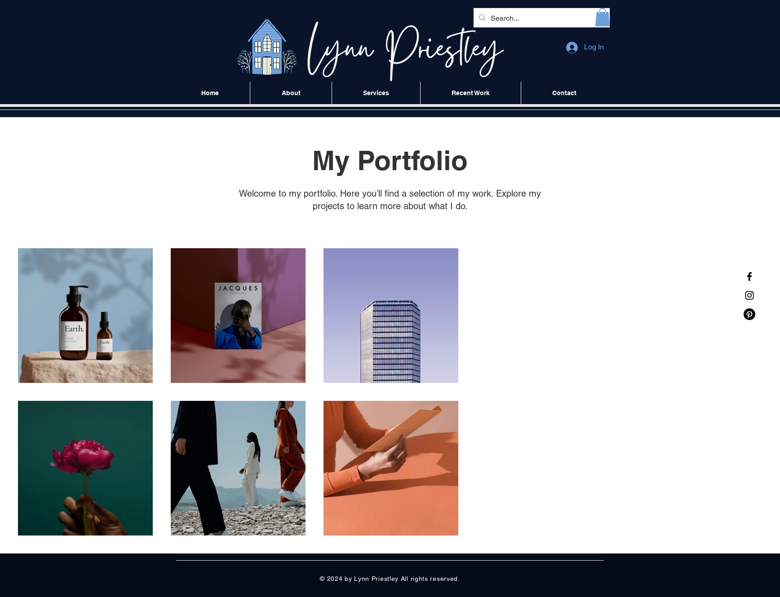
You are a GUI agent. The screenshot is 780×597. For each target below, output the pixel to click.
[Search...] (541, 18)
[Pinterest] (749, 314)
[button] (602, 17)
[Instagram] (749, 295)
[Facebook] (749, 276)
